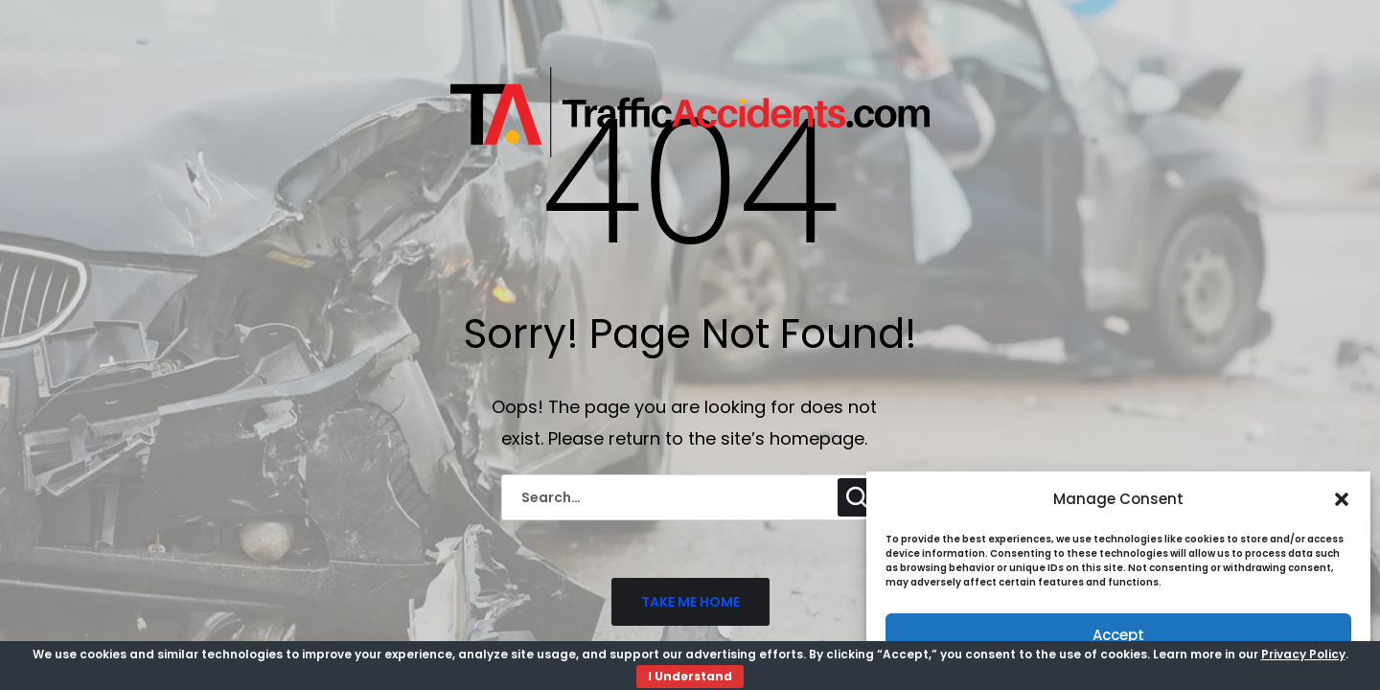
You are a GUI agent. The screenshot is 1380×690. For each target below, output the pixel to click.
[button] (1341, 499)
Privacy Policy (1303, 654)
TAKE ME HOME (690, 601)
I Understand (690, 676)
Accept (1118, 635)
